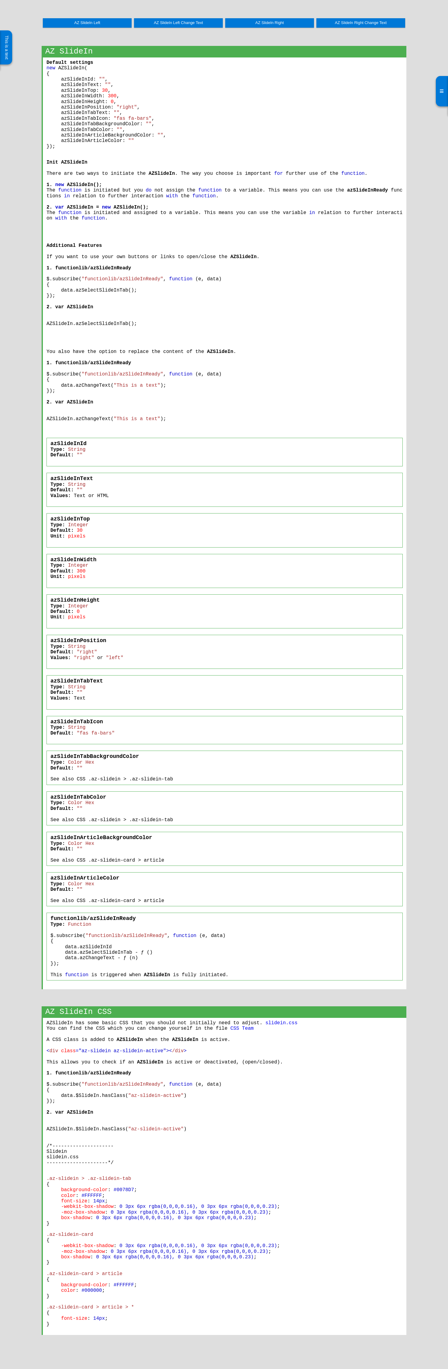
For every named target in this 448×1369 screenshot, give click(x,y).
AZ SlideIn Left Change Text (178, 22)
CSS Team (242, 1028)
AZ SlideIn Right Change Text (361, 22)
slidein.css (281, 1023)
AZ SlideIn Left (87, 22)
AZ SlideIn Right (269, 22)
